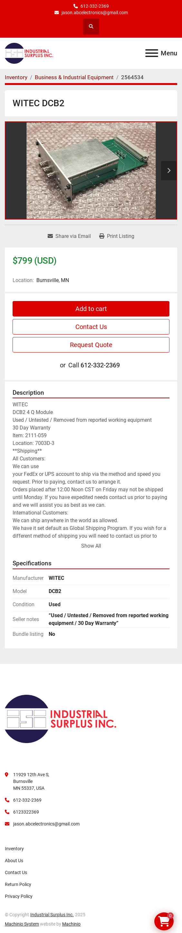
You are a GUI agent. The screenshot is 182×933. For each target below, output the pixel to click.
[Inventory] (16, 77)
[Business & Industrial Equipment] (74, 77)
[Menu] (151, 53)
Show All (91, 546)
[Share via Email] (69, 236)
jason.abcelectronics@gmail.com (95, 12)
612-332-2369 (95, 6)
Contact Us (91, 327)
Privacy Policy (19, 896)
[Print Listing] (117, 236)
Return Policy (18, 884)
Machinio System (22, 924)
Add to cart (91, 309)
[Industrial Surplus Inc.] (60, 718)
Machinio (71, 924)
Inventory (14, 848)
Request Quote (91, 345)
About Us (14, 860)
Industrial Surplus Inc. (52, 914)
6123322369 (26, 812)
